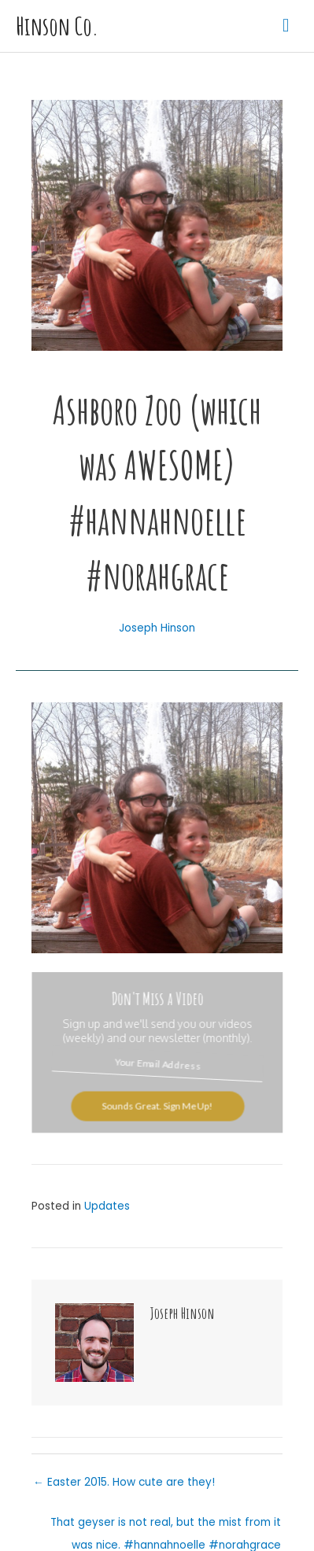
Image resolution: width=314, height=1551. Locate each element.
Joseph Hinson (157, 628)
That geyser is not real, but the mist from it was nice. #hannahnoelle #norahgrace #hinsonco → (165, 1526)
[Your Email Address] (156, 1063)
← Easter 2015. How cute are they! (124, 1482)
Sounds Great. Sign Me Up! (157, 1105)
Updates (107, 1206)
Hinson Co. (57, 26)
